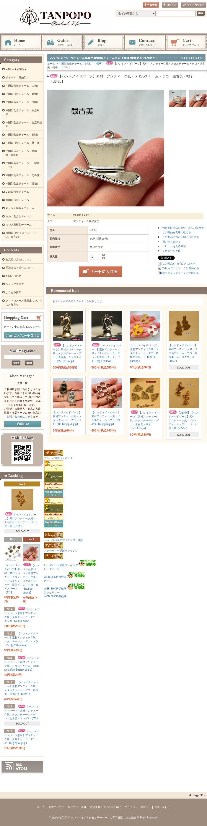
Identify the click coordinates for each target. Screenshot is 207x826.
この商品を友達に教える (176, 232)
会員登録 (150, 5)
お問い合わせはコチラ (20, 416)
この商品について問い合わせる (180, 236)
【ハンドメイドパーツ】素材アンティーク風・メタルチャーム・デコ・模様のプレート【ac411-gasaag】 (144, 353)
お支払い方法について (19, 259)
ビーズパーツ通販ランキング (61, 565)
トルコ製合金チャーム (19, 216)
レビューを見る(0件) (174, 246)
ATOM (21, 768)
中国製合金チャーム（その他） (24, 175)
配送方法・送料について (20, 267)
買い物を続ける (171, 241)
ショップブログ (15, 284)
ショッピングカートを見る (22, 335)
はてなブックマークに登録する (180, 272)
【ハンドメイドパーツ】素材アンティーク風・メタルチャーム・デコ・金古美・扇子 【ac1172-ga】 (145, 420)
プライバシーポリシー (138, 807)
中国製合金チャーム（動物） (22, 93)
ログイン (169, 5)
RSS (19, 764)
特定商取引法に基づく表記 (105, 807)
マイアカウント (194, 5)
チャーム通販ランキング (58, 458)
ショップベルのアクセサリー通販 (63, 540)
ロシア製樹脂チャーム (19, 224)
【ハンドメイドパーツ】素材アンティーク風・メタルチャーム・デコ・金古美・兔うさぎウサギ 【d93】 (183, 353)
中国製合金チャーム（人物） (22, 85)
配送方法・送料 (77, 807)
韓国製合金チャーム (17, 199)
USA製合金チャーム (17, 191)
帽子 (98, 63)
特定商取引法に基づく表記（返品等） (184, 227)
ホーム (20, 42)
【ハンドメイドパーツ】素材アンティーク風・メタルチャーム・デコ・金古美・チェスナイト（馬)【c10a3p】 (67, 353)
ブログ (103, 42)
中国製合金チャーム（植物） (22, 102)
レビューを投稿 (171, 250)
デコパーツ (53, 516)
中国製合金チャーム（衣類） (76, 63)
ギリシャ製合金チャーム (20, 208)
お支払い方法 (56, 807)
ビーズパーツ (53, 486)
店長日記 (22, 424)
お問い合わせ (145, 42)
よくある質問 (13, 292)
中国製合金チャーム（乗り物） (24, 142)
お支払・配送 (62, 42)
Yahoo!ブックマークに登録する (180, 268)
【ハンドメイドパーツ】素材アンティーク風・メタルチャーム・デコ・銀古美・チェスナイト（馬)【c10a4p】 (106, 353)
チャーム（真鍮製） (17, 77)
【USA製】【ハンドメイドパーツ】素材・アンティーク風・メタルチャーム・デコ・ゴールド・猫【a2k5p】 (183, 420)
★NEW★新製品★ (16, 69)
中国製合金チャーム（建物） (22, 183)
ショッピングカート (186, 42)
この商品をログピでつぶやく (179, 263)
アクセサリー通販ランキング (61, 550)
